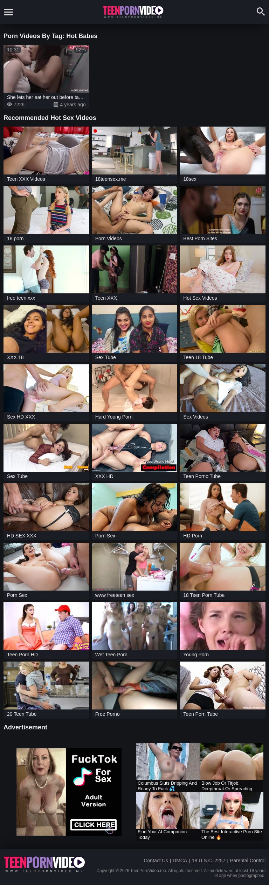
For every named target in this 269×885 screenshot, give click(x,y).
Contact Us (156, 860)
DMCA (180, 860)
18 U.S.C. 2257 (209, 860)
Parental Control (247, 860)
